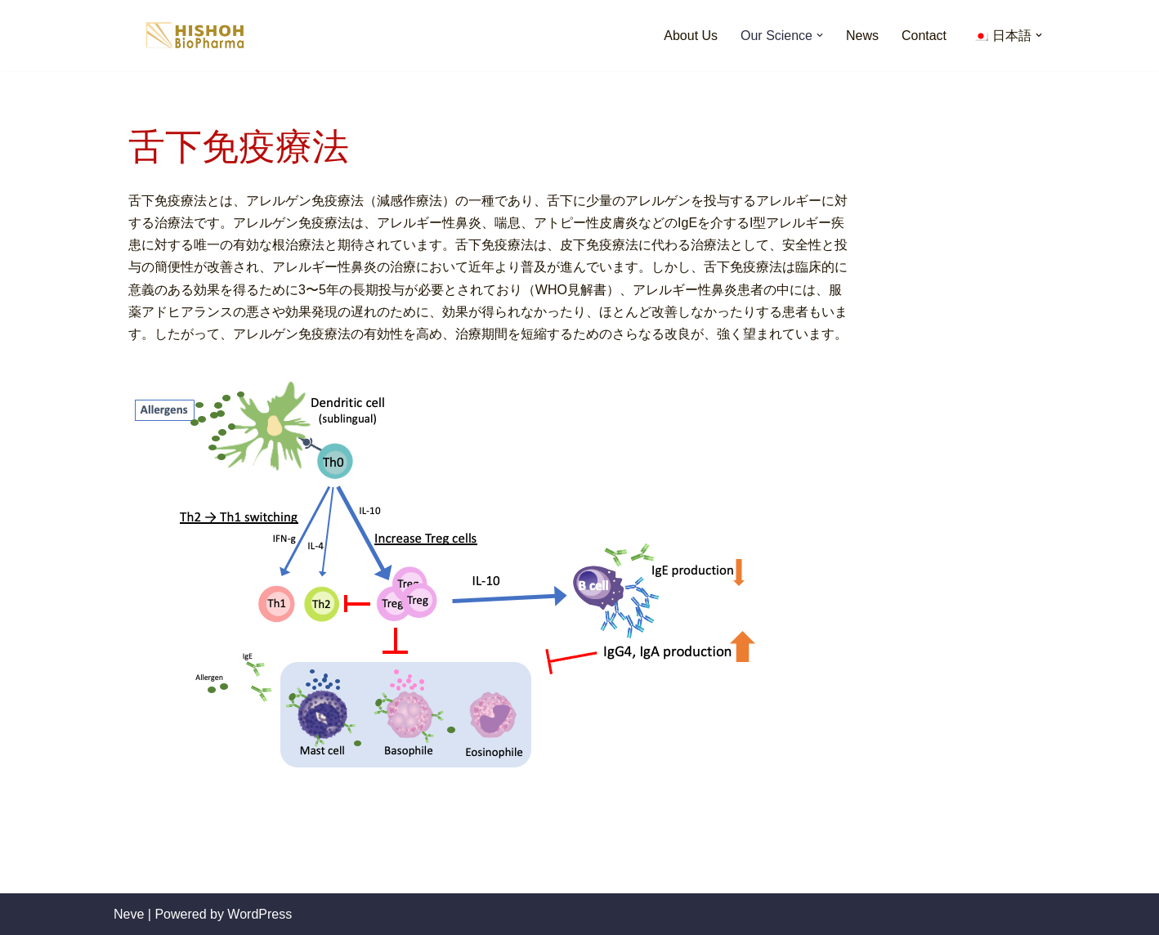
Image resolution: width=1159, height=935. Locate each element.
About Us (691, 35)
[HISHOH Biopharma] (195, 35)
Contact (924, 35)
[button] (820, 35)
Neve (129, 914)
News (862, 35)
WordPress (259, 914)
